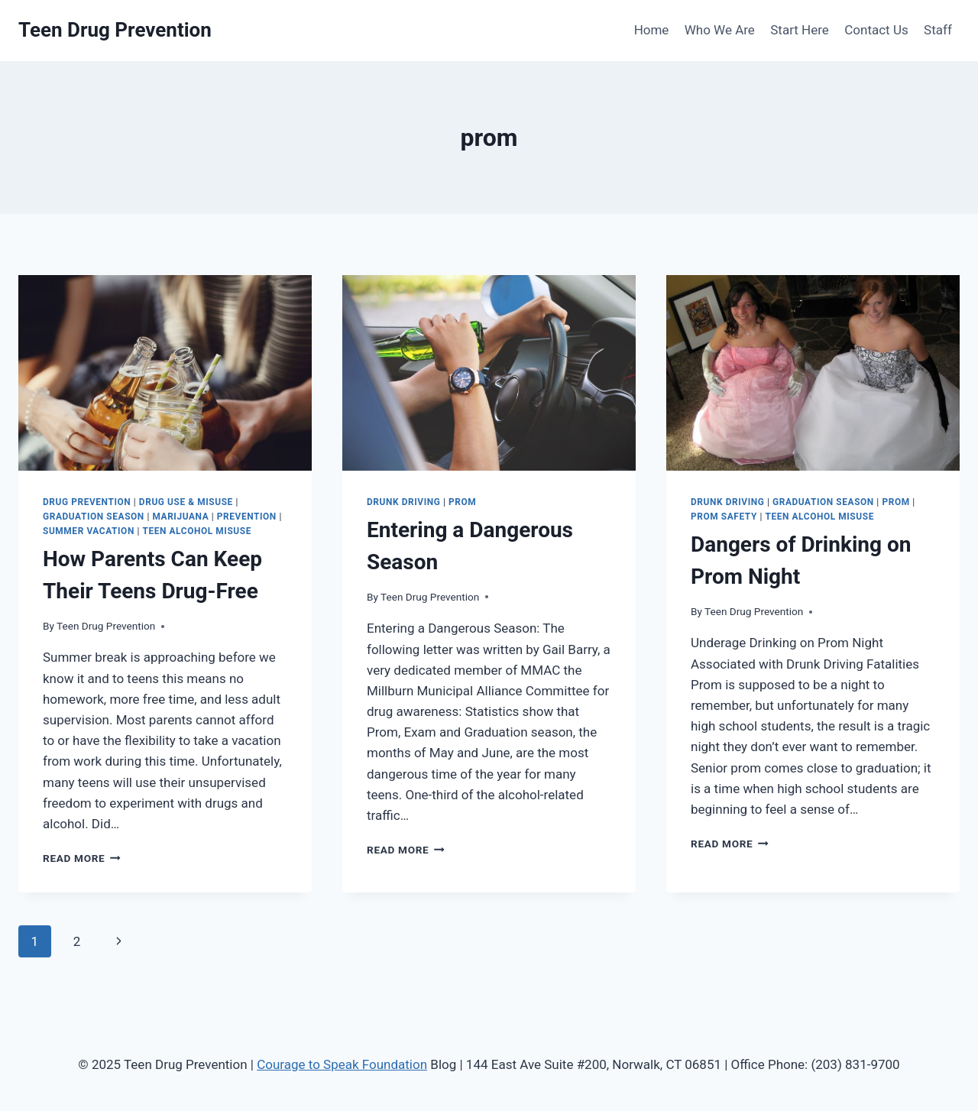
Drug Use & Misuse (186, 502)
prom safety (724, 516)
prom (462, 502)
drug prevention (87, 502)
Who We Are (720, 29)
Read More (82, 858)
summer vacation (88, 531)
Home (651, 29)
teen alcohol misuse (196, 531)
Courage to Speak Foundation (342, 1064)
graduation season (93, 516)
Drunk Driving (403, 502)
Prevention (247, 516)
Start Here (799, 29)
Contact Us (876, 29)
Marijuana (180, 516)
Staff (938, 29)
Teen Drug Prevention (106, 626)
